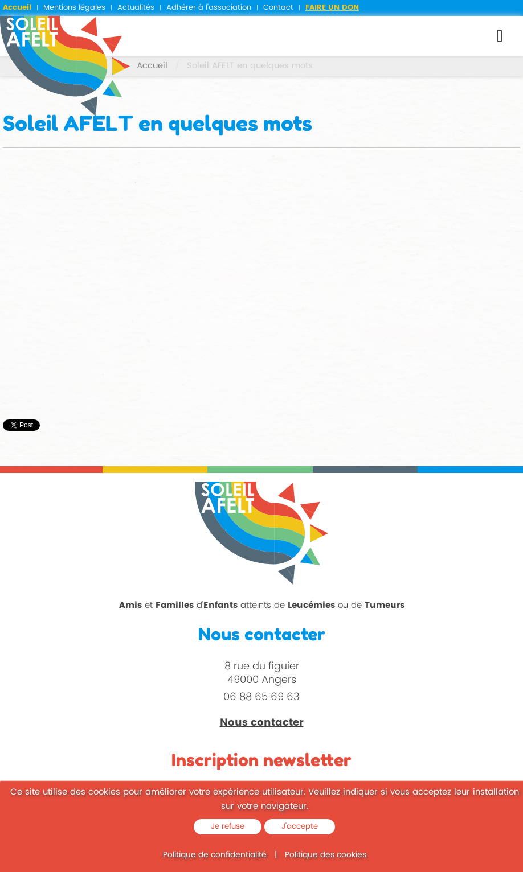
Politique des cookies (325, 854)
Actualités (135, 8)
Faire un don (332, 8)
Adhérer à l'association (208, 8)
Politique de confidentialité (215, 854)
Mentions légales (74, 8)
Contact (278, 8)
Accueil (17, 8)
